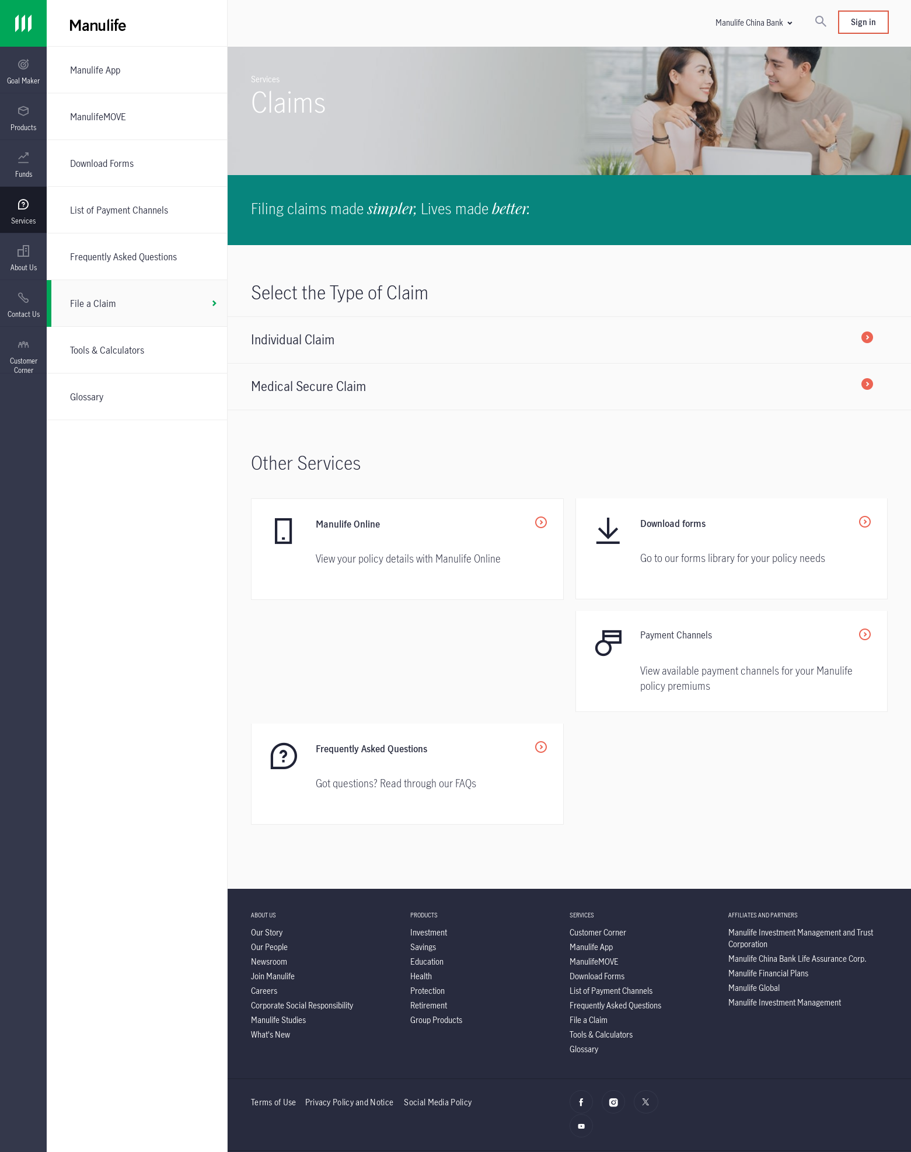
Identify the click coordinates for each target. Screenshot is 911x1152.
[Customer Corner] (598, 820)
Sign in (863, 21)
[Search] (820, 22)
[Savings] (423, 835)
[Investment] (428, 820)
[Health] (421, 864)
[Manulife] (274, 23)
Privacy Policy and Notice (350, 990)
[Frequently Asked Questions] (137, 256)
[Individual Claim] (569, 339)
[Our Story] (266, 820)
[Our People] (269, 835)
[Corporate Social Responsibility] (302, 893)
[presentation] (23, 70)
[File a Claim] (137, 303)
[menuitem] (23, 72)
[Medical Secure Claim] (569, 386)
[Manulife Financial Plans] (768, 861)
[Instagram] (616, 996)
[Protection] (427, 879)
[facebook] (584, 996)
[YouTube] (584, 1020)
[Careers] (264, 879)
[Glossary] (137, 396)
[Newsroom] (269, 850)
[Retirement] (428, 893)
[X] (649, 996)
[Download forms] (731, 549)
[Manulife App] (137, 70)
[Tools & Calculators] (137, 350)
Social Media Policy (438, 990)
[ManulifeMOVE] (137, 116)
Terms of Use (273, 990)
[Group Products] (436, 908)
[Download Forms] (137, 163)
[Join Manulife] (273, 864)
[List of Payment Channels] (137, 210)
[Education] (427, 850)
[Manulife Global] (754, 876)
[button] (753, 22)
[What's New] (270, 922)
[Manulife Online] (407, 549)
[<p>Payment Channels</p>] (407, 662)
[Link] (23, 23)
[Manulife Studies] (278, 908)
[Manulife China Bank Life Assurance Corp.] (797, 847)
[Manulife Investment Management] (784, 890)
